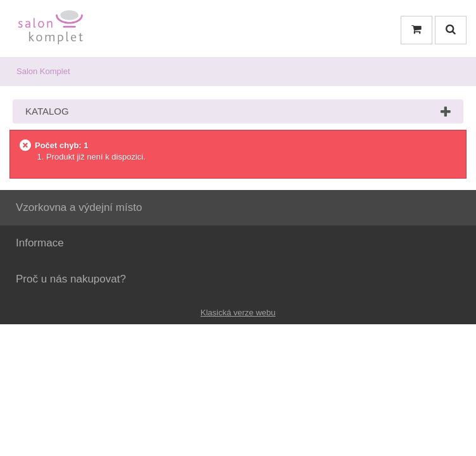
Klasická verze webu (238, 312)
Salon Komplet (43, 71)
